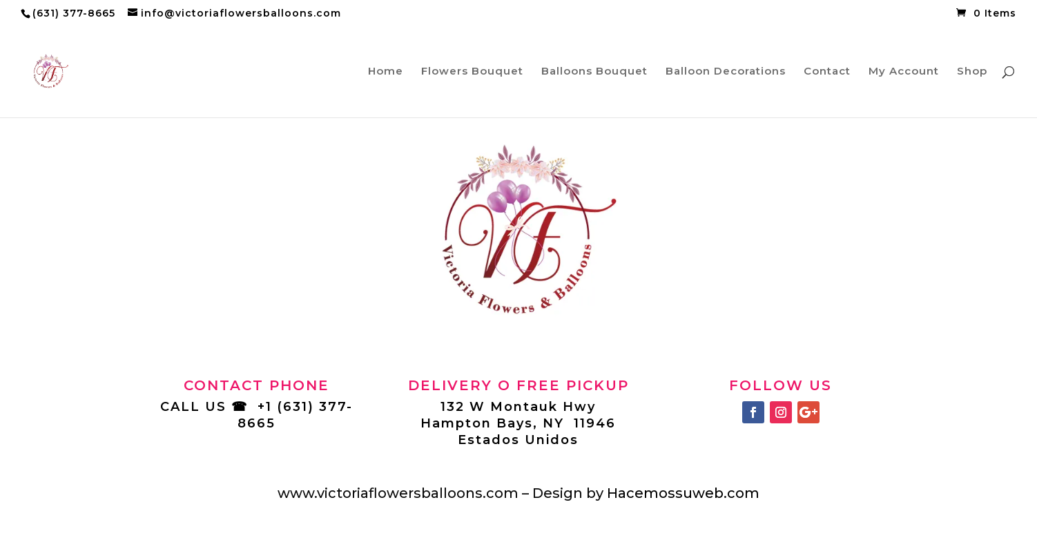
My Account (904, 71)
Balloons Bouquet (594, 71)
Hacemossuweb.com (683, 493)
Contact (827, 71)
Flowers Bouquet (472, 71)
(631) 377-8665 (73, 13)
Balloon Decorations (726, 71)
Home (385, 71)
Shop (972, 71)
